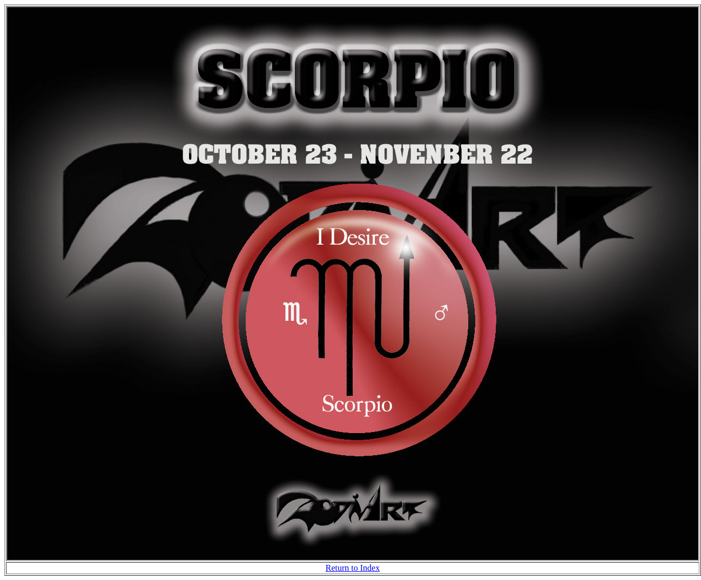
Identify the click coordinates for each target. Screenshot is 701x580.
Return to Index (353, 567)
